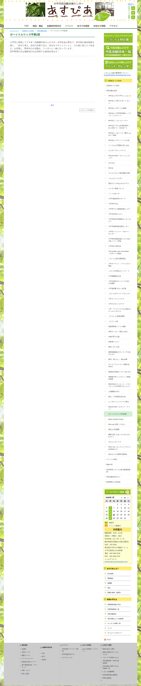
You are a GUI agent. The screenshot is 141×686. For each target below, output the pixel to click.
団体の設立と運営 (108, 649)
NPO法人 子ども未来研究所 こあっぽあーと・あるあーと (119, 127)
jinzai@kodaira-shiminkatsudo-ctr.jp (117, 75)
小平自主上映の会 (114, 246)
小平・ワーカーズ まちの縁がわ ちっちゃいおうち (119, 310)
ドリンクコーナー (27, 658)
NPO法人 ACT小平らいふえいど (119, 96)
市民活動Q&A (112, 614)
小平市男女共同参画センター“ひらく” (119, 220)
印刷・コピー (26, 670)
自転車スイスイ (113, 342)
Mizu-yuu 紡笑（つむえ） (117, 424)
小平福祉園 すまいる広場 (117, 288)
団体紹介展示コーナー (29, 662)
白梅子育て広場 (113, 337)
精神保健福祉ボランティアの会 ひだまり (119, 353)
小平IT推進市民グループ (117, 199)
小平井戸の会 (113, 204)
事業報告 (110, 578)
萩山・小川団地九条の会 (117, 396)
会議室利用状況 (54, 25)
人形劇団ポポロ (113, 391)
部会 (109, 588)
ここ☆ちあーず (113, 193)
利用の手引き (112, 599)
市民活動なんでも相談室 (116, 619)
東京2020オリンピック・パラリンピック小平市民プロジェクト (119, 385)
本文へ (131, 4)
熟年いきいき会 (113, 347)
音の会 (110, 168)
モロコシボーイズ (114, 442)
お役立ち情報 (99, 25)
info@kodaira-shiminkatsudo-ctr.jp (116, 562)
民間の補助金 (107, 678)
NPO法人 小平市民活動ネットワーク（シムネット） (119, 114)
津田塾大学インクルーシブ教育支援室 (119, 378)
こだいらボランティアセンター (119, 293)
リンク (110, 628)
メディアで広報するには (111, 657)
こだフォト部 (113, 321)
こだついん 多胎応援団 (116, 316)
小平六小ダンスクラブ (116, 304)
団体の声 (109, 464)
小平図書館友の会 (114, 276)
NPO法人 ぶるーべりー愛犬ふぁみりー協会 (119, 134)
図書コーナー (26, 655)
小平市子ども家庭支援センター (119, 209)
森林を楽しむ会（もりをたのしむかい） (119, 436)
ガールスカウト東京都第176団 (119, 173)
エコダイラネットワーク (117, 150)
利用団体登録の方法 (114, 604)
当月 (43, 653)
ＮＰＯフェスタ (67, 657)
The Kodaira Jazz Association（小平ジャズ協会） (118, 252)
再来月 (44, 660)
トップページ (14, 31)
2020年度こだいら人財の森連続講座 (118, 471)
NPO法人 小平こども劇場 (117, 108)
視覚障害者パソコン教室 (117, 326)
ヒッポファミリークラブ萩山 (118, 402)
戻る (52, 105)
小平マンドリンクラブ (116, 299)
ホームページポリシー (115, 633)
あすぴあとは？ (113, 569)
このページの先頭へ (87, 110)
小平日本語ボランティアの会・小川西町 (119, 282)
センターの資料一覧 (114, 623)
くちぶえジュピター (115, 178)
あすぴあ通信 (83, 25)
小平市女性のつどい (115, 214)
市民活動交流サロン (113, 477)
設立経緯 (110, 573)
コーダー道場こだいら (116, 188)
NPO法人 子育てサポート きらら (119, 102)
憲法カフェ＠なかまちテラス (118, 183)
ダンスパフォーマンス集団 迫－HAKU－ (119, 365)
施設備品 (25, 645)
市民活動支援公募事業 (110, 675)
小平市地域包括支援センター (118, 226)
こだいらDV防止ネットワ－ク (118, 271)
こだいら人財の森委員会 (117, 258)
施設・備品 (38, 25)
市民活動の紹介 (42, 31)
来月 (43, 656)
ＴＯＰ (26, 25)
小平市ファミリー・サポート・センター (119, 233)
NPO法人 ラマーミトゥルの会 (119, 140)
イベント (69, 25)
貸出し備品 (25, 673)
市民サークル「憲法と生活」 (118, 331)
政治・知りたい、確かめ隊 (117, 359)
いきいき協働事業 (108, 671)
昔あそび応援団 (113, 429)
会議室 (24, 649)
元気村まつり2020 (28, 31)
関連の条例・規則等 (114, 592)
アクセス (113, 25)
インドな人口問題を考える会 (118, 145)
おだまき (111, 163)
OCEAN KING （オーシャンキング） (119, 157)
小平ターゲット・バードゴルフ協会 (119, 265)
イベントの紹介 (111, 459)
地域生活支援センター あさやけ (119, 372)
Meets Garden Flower (116, 419)
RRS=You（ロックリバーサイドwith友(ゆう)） (119, 448)
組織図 (110, 583)
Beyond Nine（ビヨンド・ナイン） (119, 408)
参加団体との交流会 (113, 482)
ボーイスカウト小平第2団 (117, 414)
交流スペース (26, 652)
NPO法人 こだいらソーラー (118, 120)
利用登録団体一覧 (113, 609)
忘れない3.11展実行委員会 (117, 454)
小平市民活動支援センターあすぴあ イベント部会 (119, 240)
